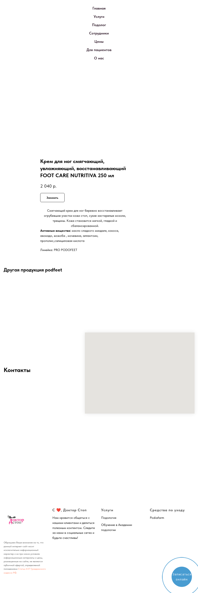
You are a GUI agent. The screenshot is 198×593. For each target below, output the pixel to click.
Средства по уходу (167, 510)
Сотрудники (99, 33)
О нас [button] (99, 58)
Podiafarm (157, 518)
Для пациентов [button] (99, 50)
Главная (99, 8)
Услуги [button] (99, 16)
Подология (108, 518)
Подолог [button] (99, 25)
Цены (99, 41)
